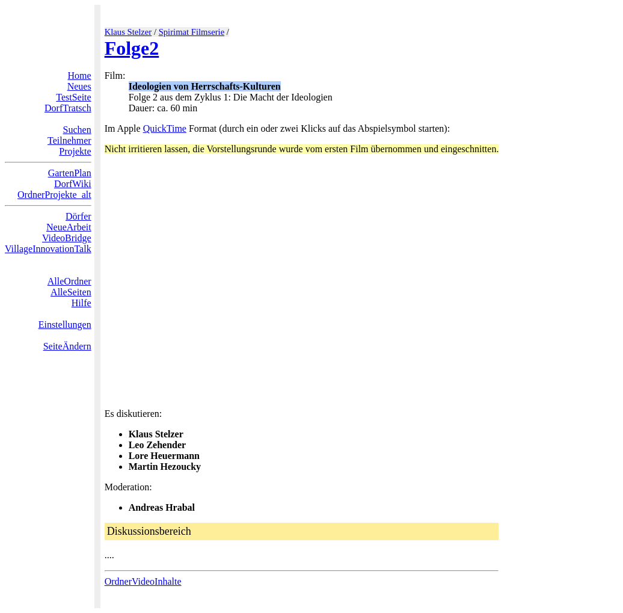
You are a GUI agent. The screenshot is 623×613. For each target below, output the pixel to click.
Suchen (77, 130)
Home (79, 75)
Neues (79, 86)
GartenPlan (69, 173)
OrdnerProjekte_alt (54, 194)
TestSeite (73, 97)
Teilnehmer (69, 140)
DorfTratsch (67, 108)
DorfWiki (72, 184)
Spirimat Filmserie (192, 32)
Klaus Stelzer (128, 32)
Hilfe (81, 303)
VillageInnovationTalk (48, 249)
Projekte (75, 151)
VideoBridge (66, 238)
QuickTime (164, 128)
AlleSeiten (71, 292)
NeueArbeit (68, 227)
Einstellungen (64, 324)
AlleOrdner (69, 281)
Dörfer (78, 216)
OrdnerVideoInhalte (143, 581)
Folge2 (132, 48)
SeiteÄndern (67, 346)
